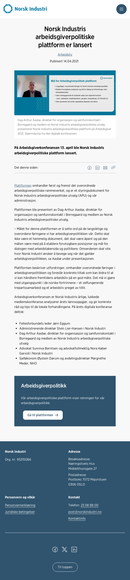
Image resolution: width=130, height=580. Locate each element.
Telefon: (83, 505)
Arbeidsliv (65, 54)
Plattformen (23, 186)
